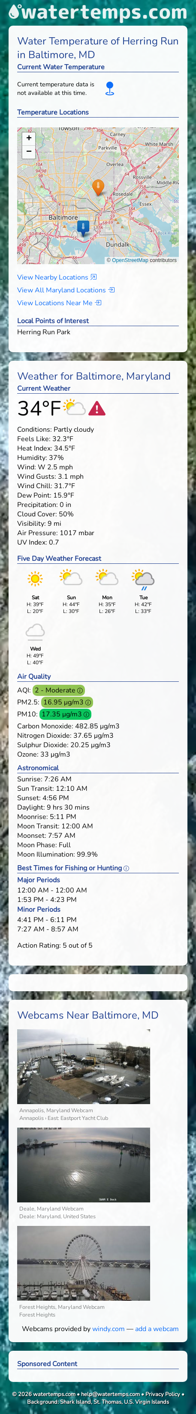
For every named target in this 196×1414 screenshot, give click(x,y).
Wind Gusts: (36, 476)
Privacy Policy (162, 1394)
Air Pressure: (37, 533)
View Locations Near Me (59, 303)
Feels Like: (34, 439)
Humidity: (32, 457)
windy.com (108, 1329)
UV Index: (32, 542)
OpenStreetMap (130, 260)
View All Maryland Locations (66, 290)
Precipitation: (37, 505)
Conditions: (34, 429)
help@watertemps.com (110, 1394)
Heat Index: (34, 448)
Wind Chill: (34, 486)
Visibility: (31, 523)
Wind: (26, 467)
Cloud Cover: (37, 514)
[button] (98, 187)
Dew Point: (34, 495)
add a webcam (157, 1329)
